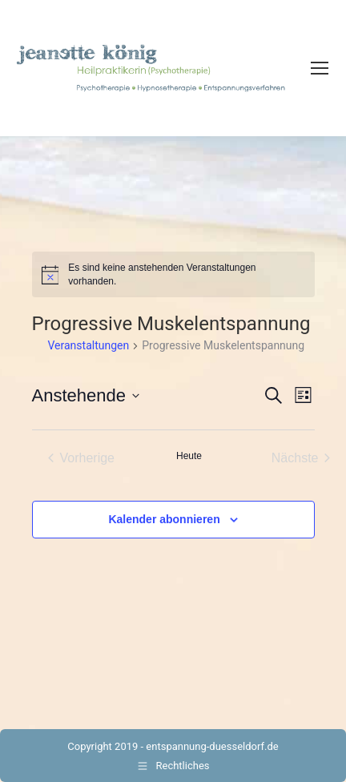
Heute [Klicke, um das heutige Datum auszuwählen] (189, 456)
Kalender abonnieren (163, 519)
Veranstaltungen (89, 345)
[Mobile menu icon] (319, 68)
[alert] (173, 274)
